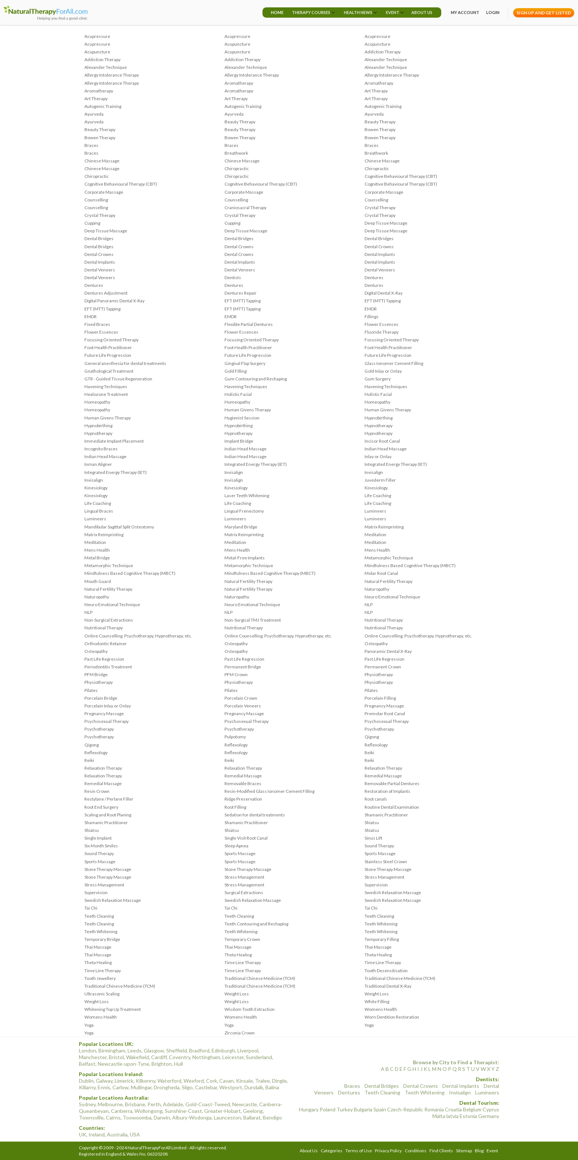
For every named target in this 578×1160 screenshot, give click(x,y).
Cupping (92, 223)
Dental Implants (380, 254)
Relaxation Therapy (103, 768)
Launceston (227, 1117)
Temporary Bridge (102, 939)
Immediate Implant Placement (114, 441)
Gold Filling (235, 371)
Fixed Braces (97, 324)
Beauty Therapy (239, 121)
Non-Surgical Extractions (108, 620)
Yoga (89, 1025)
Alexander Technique (386, 59)
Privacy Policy (388, 1150)
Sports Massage (239, 853)
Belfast (87, 1064)
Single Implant (98, 838)
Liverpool (247, 1050)
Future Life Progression (107, 355)
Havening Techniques (105, 386)
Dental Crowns (239, 246)
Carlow (120, 1087)
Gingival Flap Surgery (244, 363)
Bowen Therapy (380, 129)
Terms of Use (358, 1150)
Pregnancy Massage (384, 706)
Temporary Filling (382, 939)
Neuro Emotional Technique (392, 597)
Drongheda (167, 1087)
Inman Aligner (98, 464)
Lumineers (375, 511)
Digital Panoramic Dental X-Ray (114, 300)
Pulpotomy (235, 736)
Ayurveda (94, 114)
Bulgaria (363, 1109)
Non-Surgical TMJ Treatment (252, 620)
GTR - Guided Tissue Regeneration (118, 379)
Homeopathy (97, 402)
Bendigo (272, 1117)
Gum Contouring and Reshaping (255, 379)
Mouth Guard (97, 581)
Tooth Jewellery (100, 978)
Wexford (194, 1081)
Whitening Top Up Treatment (112, 1009)
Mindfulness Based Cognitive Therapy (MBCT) (410, 565)
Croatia (453, 1109)
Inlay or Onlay (378, 456)
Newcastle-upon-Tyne (123, 1064)
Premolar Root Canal (385, 713)
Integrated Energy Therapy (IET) (255, 464)
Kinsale (244, 1081)
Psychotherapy (99, 729)
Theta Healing (238, 954)
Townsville (91, 1117)
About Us (421, 12)
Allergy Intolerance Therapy (111, 75)
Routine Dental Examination (392, 807)
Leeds (135, 1050)
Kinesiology (96, 488)
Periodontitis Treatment (108, 666)
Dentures (374, 277)
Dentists (232, 277)
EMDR (371, 309)
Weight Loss (236, 993)
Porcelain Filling (380, 698)
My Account (465, 12)
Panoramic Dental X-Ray (388, 651)
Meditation (375, 534)
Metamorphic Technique (389, 557)
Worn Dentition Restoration (392, 1017)
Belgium (472, 1109)
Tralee (262, 1081)
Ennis (104, 1087)
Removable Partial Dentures (392, 783)
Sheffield (176, 1050)
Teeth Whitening (381, 924)
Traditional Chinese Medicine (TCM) (259, 978)
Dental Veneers (99, 270)
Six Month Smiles (101, 845)
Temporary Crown (242, 939)
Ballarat (252, 1117)
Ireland (96, 1134)
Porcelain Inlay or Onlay (107, 706)
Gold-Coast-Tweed (207, 1104)
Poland (327, 1109)
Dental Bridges (99, 238)
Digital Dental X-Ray (384, 293)
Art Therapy (376, 91)
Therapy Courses (311, 12)
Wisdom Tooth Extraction (249, 1009)
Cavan (226, 1081)
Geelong (253, 1111)
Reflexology (236, 745)
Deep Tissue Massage (386, 223)
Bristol (116, 1057)
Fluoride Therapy (381, 332)
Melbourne (110, 1104)
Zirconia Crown (239, 1033)
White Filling (377, 1001)
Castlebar (206, 1087)
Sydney (87, 1104)
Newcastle (244, 1104)
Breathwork (236, 153)
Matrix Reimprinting (384, 527)
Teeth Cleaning (99, 916)
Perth (154, 1104)
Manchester (93, 1057)
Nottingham (206, 1057)
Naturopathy (377, 589)
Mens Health (97, 550)
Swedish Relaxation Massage (393, 892)
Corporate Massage (103, 192)
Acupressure (97, 36)
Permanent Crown (383, 666)
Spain (379, 1109)
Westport (230, 1087)
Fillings (372, 316)
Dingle (279, 1081)
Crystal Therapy (380, 207)
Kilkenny (145, 1081)
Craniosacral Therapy (245, 207)
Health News (358, 12)
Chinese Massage (101, 161)
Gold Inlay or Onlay (383, 371)
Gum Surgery (378, 379)
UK (82, 1134)
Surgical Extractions (243, 892)
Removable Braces (242, 783)
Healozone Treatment (106, 394)
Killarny (87, 1087)
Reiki (369, 752)
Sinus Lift (373, 838)
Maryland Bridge (240, 527)
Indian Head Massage (245, 448)
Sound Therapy (379, 845)
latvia (452, 1116)
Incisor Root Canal (382, 441)
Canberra (121, 1111)
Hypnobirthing (379, 418)
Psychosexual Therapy (106, 721)
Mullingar (141, 1087)
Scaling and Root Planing (107, 815)
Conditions (415, 1150)
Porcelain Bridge (100, 698)
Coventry (179, 1057)
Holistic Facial (238, 394)
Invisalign (233, 472)
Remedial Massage (243, 775)
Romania (434, 1109)
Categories (331, 1150)
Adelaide (173, 1104)
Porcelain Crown (240, 698)
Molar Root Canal (381, 573)
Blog (479, 1150)
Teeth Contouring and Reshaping (256, 924)
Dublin (86, 1081)
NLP (369, 604)
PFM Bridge (96, 674)
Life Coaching (378, 495)
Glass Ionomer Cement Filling (394, 363)
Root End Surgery (101, 807)
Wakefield (137, 1057)
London (87, 1050)
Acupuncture (237, 44)
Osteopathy (236, 643)
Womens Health (381, 1009)
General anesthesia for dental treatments (125, 363)
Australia (117, 1134)
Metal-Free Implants (244, 557)
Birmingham (111, 1050)
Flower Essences (381, 324)
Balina (272, 1087)
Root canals (376, 799)
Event (392, 12)
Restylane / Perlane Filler (108, 799)
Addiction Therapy (383, 52)
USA (135, 1134)
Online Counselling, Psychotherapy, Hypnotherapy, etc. (138, 636)
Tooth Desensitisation (386, 970)
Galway (104, 1081)
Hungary (308, 1109)
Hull (178, 1064)
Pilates (91, 690)
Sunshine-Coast (183, 1111)
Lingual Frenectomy (244, 511)
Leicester (233, 1057)
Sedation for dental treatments (254, 815)
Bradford (199, 1050)
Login (492, 12)
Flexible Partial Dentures (248, 324)
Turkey (345, 1109)
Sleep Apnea (236, 845)
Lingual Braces (98, 511)
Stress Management (244, 877)
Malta (438, 1116)
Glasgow (154, 1050)
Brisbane (135, 1104)
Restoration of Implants (387, 791)
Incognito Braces (101, 448)
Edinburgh (223, 1050)
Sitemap (464, 1150)
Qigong (372, 736)
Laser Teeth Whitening (246, 495)
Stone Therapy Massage (107, 869)
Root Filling (235, 807)
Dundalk (253, 1087)
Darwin (162, 1117)
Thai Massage (97, 947)
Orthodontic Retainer (105, 643)
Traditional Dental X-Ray (388, 986)
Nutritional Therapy (384, 620)
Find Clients (441, 1150)
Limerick (124, 1081)
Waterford (169, 1081)
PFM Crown (236, 674)
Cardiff (159, 1057)
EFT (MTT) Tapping (242, 300)
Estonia (468, 1116)
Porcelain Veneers (242, 706)
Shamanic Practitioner (386, 815)
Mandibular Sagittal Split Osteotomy (119, 527)
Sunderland (259, 1057)
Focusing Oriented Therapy (111, 339)
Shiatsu (372, 822)
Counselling (96, 200)
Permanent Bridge (242, 666)
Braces (91, 145)
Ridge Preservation (243, 799)
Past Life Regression (104, 659)
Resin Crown (96, 791)
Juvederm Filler (380, 480)
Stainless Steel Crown (386, 861)
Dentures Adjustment (106, 293)
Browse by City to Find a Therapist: (456, 1062)
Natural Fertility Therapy (248, 581)
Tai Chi (90, 908)
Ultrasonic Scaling (101, 993)
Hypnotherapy (379, 425)
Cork (211, 1081)
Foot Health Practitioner (108, 347)
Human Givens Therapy (247, 409)
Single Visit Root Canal (246, 838)
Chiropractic (236, 168)
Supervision (376, 884)
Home (277, 12)
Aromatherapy (238, 83)
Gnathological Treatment (108, 371)
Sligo (187, 1087)
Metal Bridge (97, 557)
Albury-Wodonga (192, 1117)
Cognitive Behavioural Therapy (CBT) (401, 176)
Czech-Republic (405, 1109)
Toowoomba (137, 1117)
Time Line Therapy (242, 962)
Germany (488, 1116)
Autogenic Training (102, 106)
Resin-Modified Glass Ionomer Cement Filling (269, 791)
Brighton (162, 1064)
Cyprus (491, 1109)
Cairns (113, 1117)
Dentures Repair (240, 293)
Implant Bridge (238, 441)
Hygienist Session (242, 418)
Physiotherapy (379, 674)
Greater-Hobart (222, 1111)
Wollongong (149, 1111)
